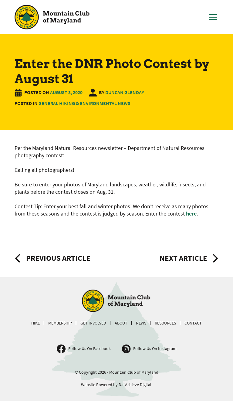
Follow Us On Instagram (155, 348)
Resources (165, 323)
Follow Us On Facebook (89, 348)
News (141, 323)
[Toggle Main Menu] (213, 17)
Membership (60, 323)
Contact (193, 323)
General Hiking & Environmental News (84, 103)
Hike (35, 323)
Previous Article (58, 258)
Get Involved (93, 323)
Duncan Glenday (124, 92)
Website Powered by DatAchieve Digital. (116, 384)
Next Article (183, 258)
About (121, 323)
